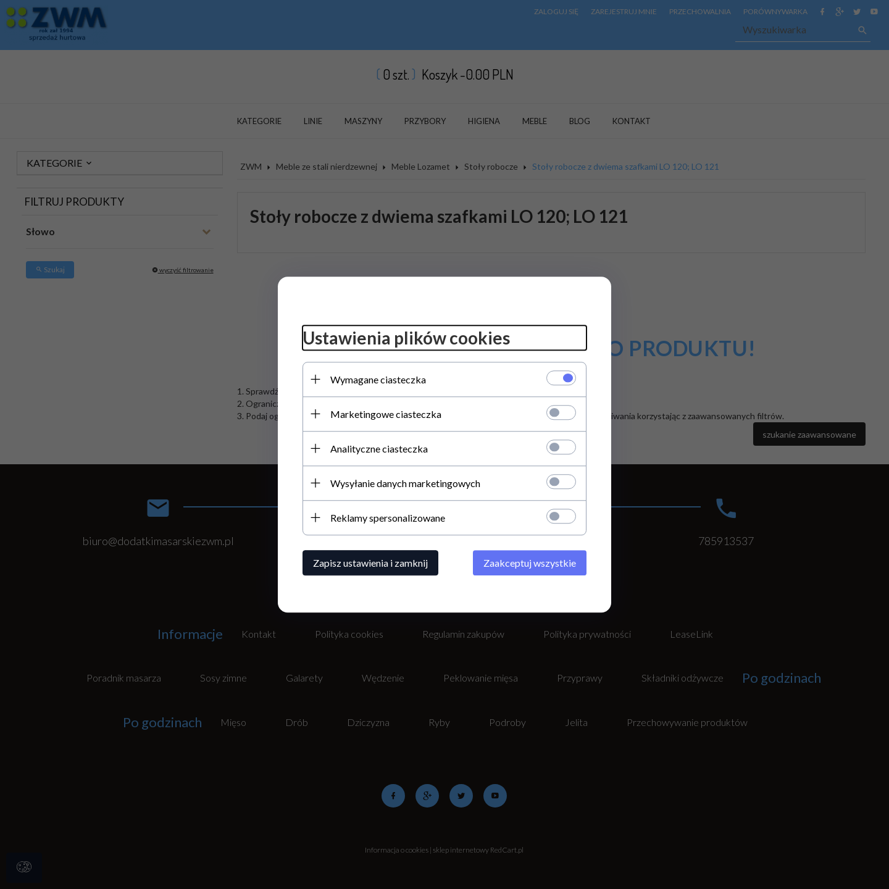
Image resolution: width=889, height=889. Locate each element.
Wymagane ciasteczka (378, 379)
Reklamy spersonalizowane (387, 518)
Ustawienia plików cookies (406, 337)
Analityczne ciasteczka (379, 448)
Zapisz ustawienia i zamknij (370, 563)
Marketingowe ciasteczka (385, 414)
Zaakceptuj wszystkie (529, 563)
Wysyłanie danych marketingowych (405, 483)
